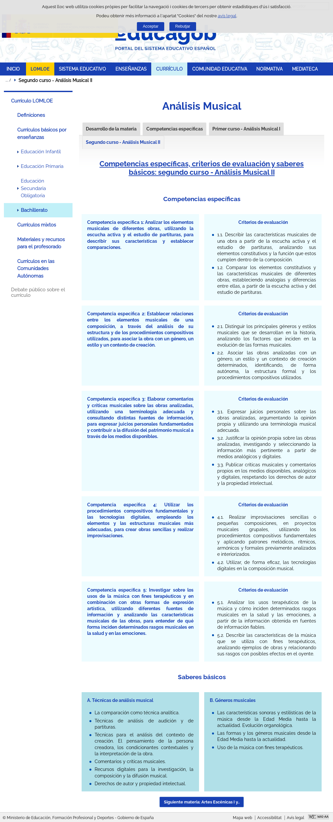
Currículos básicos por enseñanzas (41, 133)
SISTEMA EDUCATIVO (82, 69)
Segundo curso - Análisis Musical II (123, 142)
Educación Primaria (42, 166)
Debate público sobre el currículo (38, 292)
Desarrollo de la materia (111, 128)
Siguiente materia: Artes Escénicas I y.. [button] (202, 802)
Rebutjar (182, 26)
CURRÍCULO (169, 69)
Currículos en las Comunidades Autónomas (35, 268)
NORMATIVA (269, 69)
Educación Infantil (41, 152)
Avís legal (295, 817)
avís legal (227, 15)
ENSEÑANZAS (131, 69)
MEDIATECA (305, 69)
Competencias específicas (174, 128)
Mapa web (242, 817)
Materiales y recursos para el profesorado (41, 243)
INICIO (13, 69)
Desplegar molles (8, 80)
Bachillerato (34, 210)
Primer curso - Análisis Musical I (246, 128)
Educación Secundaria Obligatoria (33, 188)
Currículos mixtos (36, 225)
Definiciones (31, 115)
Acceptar (150, 26)
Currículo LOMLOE (32, 101)
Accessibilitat (269, 817)
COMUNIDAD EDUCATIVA (219, 69)
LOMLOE (40, 69)
